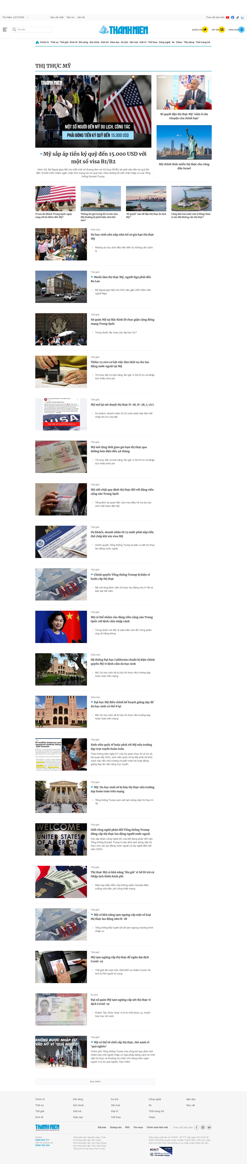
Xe (173, 42)
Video (179, 42)
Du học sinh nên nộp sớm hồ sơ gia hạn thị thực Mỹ (122, 236)
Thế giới (64, 42)
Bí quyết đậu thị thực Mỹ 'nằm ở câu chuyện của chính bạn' (184, 116)
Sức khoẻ (78, 1105)
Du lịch (124, 42)
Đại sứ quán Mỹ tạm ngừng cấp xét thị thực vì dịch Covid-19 (121, 1002)
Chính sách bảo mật (157, 1127)
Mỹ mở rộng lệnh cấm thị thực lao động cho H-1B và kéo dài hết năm (124, 589)
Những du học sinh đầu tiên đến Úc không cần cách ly (124, 249)
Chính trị (44, 42)
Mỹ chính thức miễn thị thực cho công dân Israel (184, 166)
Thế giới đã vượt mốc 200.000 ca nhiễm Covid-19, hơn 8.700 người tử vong (123, 972)
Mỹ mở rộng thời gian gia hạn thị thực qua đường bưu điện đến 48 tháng (119, 449)
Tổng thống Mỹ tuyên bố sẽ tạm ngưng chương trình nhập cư (124, 929)
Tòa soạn (138, 1127)
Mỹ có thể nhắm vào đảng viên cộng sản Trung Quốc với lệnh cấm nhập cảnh (122, 619)
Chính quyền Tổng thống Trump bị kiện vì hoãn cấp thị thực (120, 577)
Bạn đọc (191, 1099)
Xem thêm (95, 1081)
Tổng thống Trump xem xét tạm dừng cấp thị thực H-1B (124, 802)
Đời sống (83, 42)
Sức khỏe (94, 42)
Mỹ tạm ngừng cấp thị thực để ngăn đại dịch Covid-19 (120, 959)
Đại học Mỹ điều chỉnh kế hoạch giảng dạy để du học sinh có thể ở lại (122, 704)
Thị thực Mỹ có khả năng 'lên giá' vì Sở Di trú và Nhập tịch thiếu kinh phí (124, 376)
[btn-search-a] (14, 29)
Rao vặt (191, 1105)
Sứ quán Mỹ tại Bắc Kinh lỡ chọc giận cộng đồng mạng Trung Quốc (122, 321)
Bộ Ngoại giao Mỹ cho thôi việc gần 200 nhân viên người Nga (123, 291)
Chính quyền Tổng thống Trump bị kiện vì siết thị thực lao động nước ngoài (125, 547)
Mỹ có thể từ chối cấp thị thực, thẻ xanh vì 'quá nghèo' (120, 1044)
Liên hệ (81, 17)
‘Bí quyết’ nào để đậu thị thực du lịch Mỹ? (146, 216)
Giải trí (143, 42)
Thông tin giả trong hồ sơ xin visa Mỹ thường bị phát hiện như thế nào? (99, 217)
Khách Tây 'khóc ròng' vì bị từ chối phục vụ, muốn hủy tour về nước (122, 1014)
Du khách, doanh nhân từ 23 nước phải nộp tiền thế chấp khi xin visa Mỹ (123, 415)
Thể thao (152, 42)
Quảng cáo (115, 1127)
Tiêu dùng (189, 42)
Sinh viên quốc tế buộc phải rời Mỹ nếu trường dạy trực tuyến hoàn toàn (121, 747)
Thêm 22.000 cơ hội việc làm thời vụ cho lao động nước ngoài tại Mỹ (120, 364)
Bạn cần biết (57, 17)
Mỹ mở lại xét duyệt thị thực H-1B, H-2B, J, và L (122, 404)
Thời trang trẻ (203, 42)
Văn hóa (133, 42)
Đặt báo (102, 1127)
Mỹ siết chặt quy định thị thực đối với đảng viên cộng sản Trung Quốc (122, 491)
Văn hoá (115, 1105)
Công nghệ (164, 42)
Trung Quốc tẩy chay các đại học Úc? (116, 332)
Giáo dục (114, 42)
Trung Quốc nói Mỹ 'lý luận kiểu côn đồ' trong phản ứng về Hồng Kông (123, 632)
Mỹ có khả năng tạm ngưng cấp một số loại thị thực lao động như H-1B (121, 917)
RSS (127, 1127)
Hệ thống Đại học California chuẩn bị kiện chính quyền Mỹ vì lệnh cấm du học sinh (123, 662)
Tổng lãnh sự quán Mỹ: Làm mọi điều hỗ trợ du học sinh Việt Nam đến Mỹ (123, 504)
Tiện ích (70, 17)
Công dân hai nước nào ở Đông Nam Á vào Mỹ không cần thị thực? (190, 216)
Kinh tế (73, 42)
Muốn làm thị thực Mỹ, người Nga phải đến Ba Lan (121, 279)
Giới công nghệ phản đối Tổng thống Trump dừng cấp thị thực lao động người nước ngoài (120, 832)
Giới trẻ (105, 42)
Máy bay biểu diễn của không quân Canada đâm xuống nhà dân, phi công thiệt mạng (122, 887)
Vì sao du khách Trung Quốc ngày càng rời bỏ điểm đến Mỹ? (53, 216)
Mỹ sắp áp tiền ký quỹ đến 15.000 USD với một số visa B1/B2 (94, 158)
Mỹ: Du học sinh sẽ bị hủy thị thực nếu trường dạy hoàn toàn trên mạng (123, 674)
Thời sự (54, 42)
